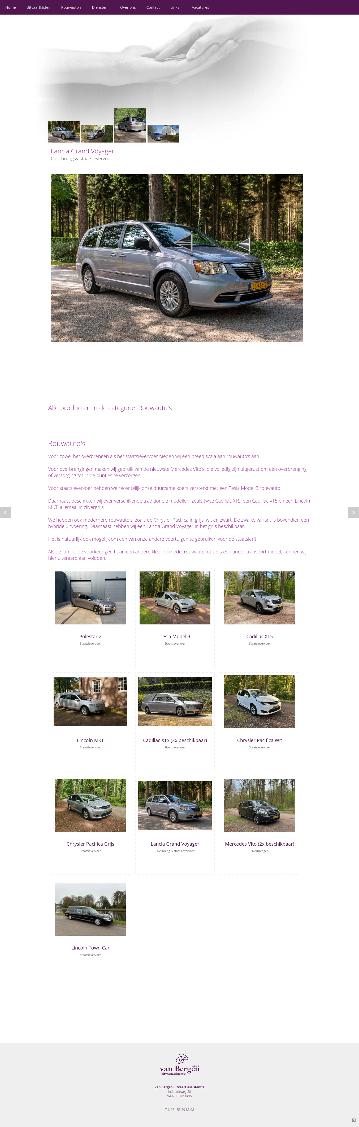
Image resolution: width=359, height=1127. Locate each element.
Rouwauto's (71, 7)
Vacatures (200, 7)
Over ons (128, 7)
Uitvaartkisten (39, 7)
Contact (153, 7)
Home (10, 7)
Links (174, 7)
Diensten (99, 7)
